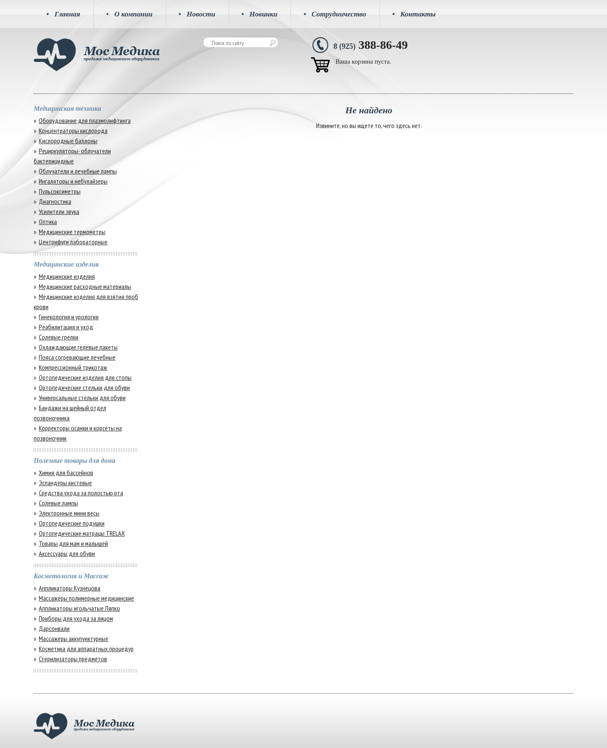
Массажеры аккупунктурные (73, 638)
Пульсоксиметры (60, 191)
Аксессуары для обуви (67, 553)
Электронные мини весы (69, 513)
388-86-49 (370, 44)
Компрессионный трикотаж (73, 367)
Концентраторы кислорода (73, 130)
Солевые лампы (58, 503)
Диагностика (55, 201)
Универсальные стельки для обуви (82, 397)
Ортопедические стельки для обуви (84, 387)
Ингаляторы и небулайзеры (73, 181)
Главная (63, 14)
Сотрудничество (335, 14)
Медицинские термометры (72, 231)
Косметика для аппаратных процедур (86, 648)
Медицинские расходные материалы (85, 286)
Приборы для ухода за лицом (76, 618)
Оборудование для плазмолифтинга (85, 120)
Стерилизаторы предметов (73, 658)
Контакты (414, 14)
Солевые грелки (58, 337)
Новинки (260, 14)
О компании (129, 14)
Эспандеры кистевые (65, 482)
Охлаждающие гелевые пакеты (78, 347)
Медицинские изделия (67, 276)
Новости (197, 14)
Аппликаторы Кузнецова (69, 588)
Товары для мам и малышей (73, 543)
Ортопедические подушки (72, 523)
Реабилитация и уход (66, 327)
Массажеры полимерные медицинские (86, 598)
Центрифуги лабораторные (73, 242)
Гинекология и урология (69, 317)
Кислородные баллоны (68, 140)
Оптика (48, 221)
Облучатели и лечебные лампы (78, 171)
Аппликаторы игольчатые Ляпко (79, 608)
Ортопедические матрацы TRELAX (82, 533)
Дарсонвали (54, 628)
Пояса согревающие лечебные (77, 357)
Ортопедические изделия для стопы (85, 377)
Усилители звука (59, 211)
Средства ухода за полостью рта (81, 493)
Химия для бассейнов (66, 472)
